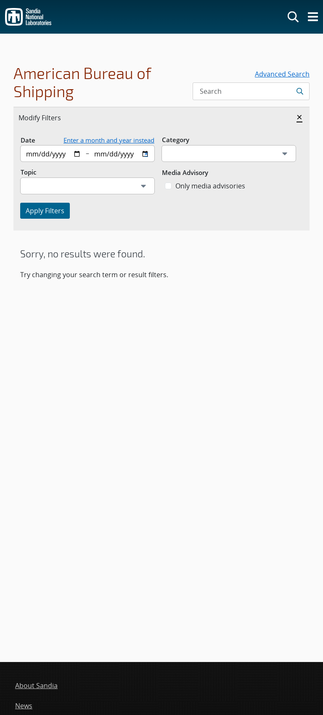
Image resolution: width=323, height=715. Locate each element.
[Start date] (53, 153)
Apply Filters (45, 210)
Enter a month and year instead (109, 140)
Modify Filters (48, 117)
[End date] (121, 153)
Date (28, 140)
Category (175, 139)
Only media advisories (210, 186)
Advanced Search (282, 74)
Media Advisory (185, 172)
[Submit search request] (300, 91)
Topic (28, 172)
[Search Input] (251, 91)
